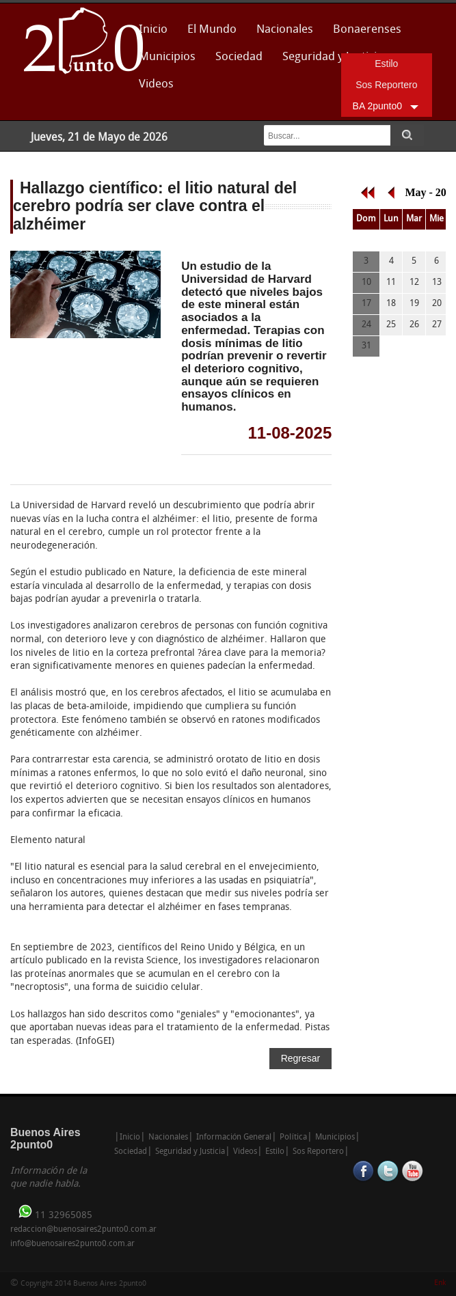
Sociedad (239, 57)
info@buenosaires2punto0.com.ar (72, 1244)
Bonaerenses (363, 34)
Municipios (167, 57)
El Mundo (212, 30)
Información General (234, 1137)
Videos (156, 84)
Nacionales (284, 30)
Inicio (153, 30)
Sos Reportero (386, 84)
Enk (440, 1283)
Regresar (301, 1058)
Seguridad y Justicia (190, 1152)
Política (293, 1137)
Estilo (386, 63)
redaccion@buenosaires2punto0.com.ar (83, 1230)
